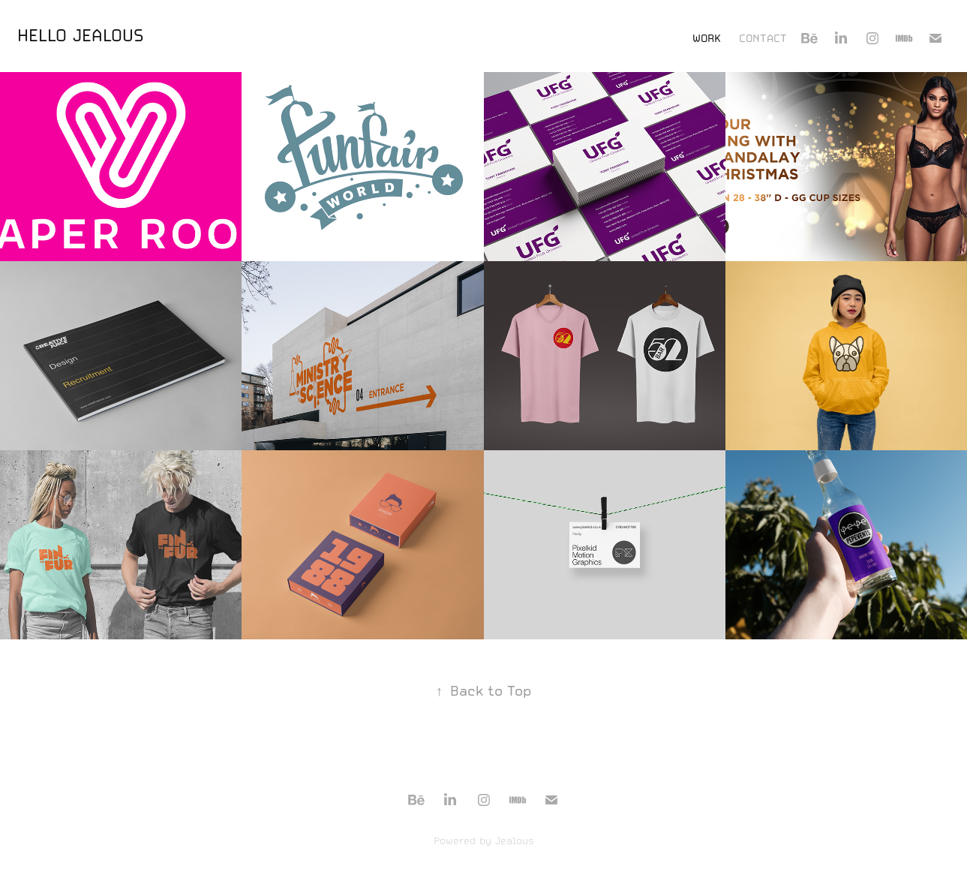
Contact (763, 38)
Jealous (514, 840)
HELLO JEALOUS (80, 35)
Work (706, 38)
